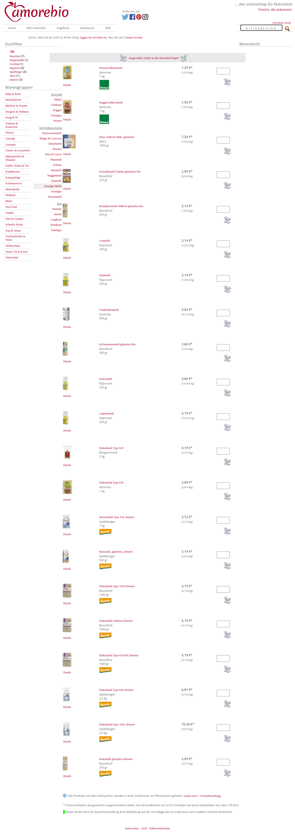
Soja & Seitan (13, 230)
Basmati (57, 209)
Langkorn (56, 219)
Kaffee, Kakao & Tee (17, 165)
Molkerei (11, 195)
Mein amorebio (36, 28)
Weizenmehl (55, 196)
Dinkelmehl (55, 143)
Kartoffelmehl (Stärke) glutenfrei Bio (120, 171)
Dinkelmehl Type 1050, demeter (117, 724)
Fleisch (10, 132)
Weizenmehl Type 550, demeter (116, 517)
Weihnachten (13, 245)
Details (67, 85)
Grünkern (56, 104)
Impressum (87, 28)
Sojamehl (56, 180)
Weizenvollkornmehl (110, 68)
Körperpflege (13, 177)
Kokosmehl (105, 379)
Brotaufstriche (13, 99)
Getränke (11, 144)
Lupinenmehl (106, 413)
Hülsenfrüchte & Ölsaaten (15, 158)
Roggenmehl (54, 175)
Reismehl (56, 170)
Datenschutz (132, 828)
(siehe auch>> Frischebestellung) (202, 796)
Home (12, 28)
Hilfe (108, 28)
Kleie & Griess (53, 154)
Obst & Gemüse (14, 218)
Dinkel (58, 99)
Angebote (63, 28)
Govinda (14, 64)
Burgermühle (17, 60)
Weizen (57, 120)
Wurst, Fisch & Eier (17, 251)
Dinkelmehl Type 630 (111, 448)
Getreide (10, 138)
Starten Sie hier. (134, 37)
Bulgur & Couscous (51, 138)
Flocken (57, 149)
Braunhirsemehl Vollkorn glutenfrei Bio (121, 206)
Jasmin (58, 214)
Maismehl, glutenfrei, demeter (116, 551)
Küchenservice (14, 183)
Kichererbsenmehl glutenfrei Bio (117, 344)
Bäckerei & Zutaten (16, 105)
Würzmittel (12, 257)
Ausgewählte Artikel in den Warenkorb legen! (153, 58)
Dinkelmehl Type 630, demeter (116, 690)
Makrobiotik (12, 189)
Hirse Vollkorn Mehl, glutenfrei (116, 137)
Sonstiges (56, 115)
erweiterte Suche (282, 22)
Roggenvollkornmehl (111, 102)
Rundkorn (56, 224)
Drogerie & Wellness (17, 111)
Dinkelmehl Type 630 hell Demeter (119, 655)
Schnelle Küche (14, 224)
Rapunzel (15, 68)
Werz (12, 75)
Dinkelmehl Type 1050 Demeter (117, 586)
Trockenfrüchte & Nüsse (15, 238)
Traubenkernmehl (109, 309)
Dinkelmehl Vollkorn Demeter (116, 620)
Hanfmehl (104, 275)
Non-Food (11, 206)
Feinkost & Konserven (12, 125)
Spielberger (16, 71)
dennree (14, 79)
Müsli (9, 201)
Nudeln (10, 212)
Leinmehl (104, 240)
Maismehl (56, 159)
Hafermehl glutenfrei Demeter (116, 759)
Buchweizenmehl (52, 133)
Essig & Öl (12, 117)
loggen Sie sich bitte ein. (93, 37)
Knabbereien (13, 171)
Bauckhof (15, 56)
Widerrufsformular (159, 828)
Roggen (57, 110)
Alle (12, 51)
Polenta (57, 165)
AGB (144, 828)
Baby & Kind (13, 94)
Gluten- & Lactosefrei (18, 150)
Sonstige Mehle (53, 186)
